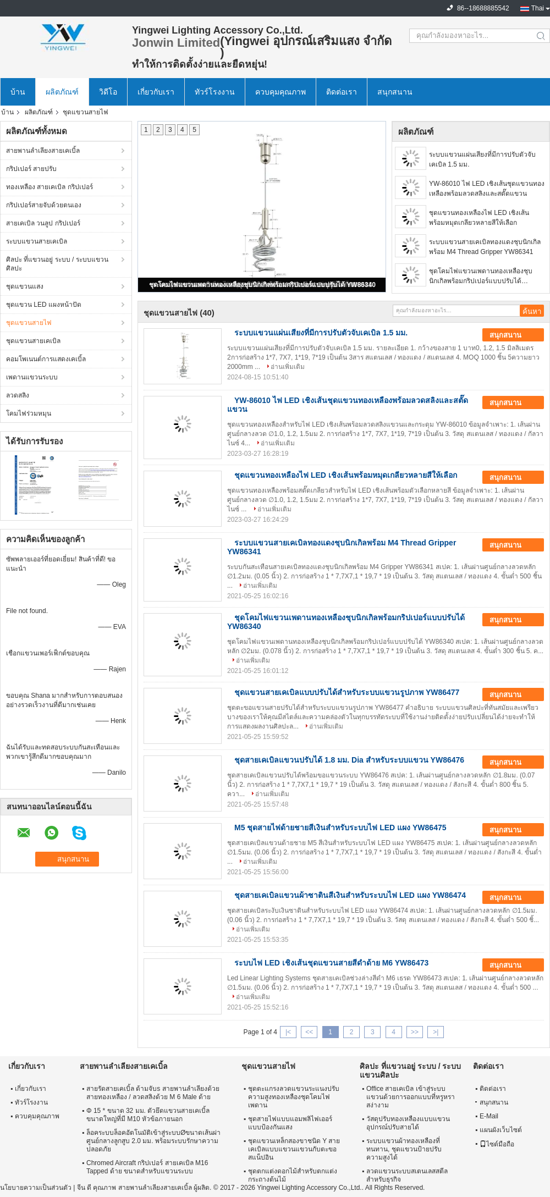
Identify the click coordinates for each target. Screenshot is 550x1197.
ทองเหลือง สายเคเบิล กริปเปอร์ (49, 187)
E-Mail (489, 1116)
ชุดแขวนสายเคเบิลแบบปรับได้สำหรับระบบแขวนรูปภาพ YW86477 (346, 692)
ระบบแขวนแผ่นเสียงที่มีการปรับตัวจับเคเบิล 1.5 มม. (482, 159)
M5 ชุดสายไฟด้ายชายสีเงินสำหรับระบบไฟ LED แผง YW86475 (340, 827)
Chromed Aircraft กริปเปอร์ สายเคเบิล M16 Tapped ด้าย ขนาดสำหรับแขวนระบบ (147, 1167)
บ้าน (17, 91)
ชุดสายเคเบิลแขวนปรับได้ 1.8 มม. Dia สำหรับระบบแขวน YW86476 (349, 759)
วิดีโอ (108, 91)
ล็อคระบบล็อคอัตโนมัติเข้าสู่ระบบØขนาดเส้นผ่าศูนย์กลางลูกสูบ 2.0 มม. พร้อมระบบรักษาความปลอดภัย (153, 1141)
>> (415, 1032)
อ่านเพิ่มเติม (288, 367)
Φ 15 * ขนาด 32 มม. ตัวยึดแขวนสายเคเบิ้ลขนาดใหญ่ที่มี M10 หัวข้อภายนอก (148, 1115)
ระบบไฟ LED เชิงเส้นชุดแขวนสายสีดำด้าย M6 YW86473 (331, 962)
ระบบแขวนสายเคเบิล (36, 241)
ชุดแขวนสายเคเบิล (33, 341)
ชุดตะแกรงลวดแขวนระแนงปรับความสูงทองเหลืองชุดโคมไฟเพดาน (293, 1097)
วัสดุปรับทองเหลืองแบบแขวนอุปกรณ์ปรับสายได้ (408, 1123)
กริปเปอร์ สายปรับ (31, 169)
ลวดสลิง (17, 395)
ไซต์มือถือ (497, 1144)
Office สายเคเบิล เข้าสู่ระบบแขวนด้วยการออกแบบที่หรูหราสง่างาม (410, 1097)
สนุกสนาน (395, 91)
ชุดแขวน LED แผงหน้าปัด (43, 304)
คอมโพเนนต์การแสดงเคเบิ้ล (46, 359)
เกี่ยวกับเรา (156, 91)
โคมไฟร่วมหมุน (28, 413)
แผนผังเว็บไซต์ (501, 1130)
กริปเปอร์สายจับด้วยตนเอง (43, 205)
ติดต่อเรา (341, 91)
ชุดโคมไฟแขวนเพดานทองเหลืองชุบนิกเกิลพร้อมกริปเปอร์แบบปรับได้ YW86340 (262, 285)
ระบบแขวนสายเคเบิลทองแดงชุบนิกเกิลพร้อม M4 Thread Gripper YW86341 (485, 247)
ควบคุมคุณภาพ (280, 91)
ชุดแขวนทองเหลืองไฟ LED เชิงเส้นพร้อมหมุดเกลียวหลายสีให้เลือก (479, 218)
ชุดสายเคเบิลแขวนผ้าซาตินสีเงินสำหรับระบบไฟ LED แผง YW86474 (350, 895)
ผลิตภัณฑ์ (62, 91)
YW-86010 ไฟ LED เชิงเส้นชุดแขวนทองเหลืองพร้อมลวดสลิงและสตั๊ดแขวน (486, 188)
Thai (537, 8)
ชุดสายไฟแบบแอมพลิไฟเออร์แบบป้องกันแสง (290, 1123)
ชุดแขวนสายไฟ (29, 323)
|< (288, 1032)
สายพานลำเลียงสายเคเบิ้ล (43, 151)
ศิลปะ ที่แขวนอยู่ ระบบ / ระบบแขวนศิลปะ (57, 264)
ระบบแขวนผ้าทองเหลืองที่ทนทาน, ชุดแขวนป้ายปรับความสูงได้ (404, 1149)
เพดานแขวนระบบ (32, 377)
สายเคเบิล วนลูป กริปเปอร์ (43, 223)
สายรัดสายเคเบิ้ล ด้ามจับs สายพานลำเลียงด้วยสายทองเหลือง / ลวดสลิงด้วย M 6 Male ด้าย (152, 1093)
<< (309, 1032)
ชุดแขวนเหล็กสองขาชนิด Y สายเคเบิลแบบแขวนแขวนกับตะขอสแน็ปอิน (294, 1149)
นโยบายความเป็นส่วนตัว (36, 1188)
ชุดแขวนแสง (24, 286)
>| (435, 1032)
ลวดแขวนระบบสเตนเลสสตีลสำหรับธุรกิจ (407, 1175)
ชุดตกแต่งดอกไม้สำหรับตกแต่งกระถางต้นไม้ (292, 1175)
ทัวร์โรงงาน (215, 91)
